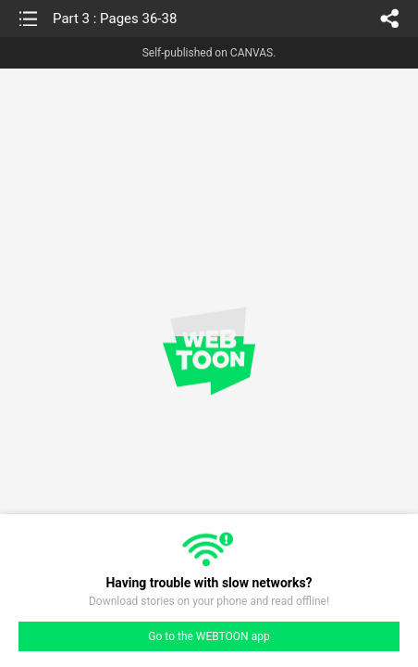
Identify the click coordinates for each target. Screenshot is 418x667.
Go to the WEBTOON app (208, 636)
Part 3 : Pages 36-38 (115, 18)
